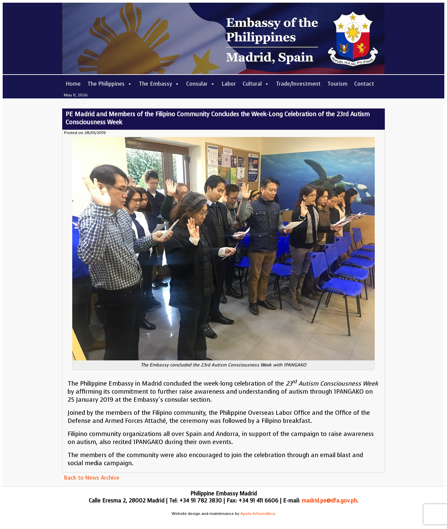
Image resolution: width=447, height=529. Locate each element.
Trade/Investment (298, 83)
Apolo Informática (257, 513)
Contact (364, 83)
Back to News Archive (91, 477)
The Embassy (159, 83)
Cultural (256, 83)
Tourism (337, 83)
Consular (200, 83)
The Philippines (109, 83)
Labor (229, 83)
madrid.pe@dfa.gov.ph (329, 500)
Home (73, 83)
